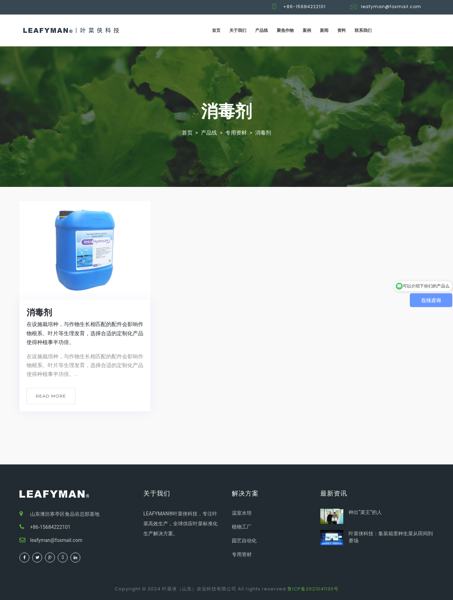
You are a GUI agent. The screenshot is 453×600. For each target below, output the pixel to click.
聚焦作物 (285, 30)
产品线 (261, 30)
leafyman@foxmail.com (391, 7)
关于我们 (237, 30)
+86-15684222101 (304, 7)
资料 (341, 30)
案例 (307, 30)
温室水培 (242, 513)
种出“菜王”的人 (365, 512)
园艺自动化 (244, 540)
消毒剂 (263, 133)
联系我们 (363, 30)
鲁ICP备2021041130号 (313, 588)
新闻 (324, 30)
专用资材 (236, 133)
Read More (51, 396)
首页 (216, 30)
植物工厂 (242, 527)
